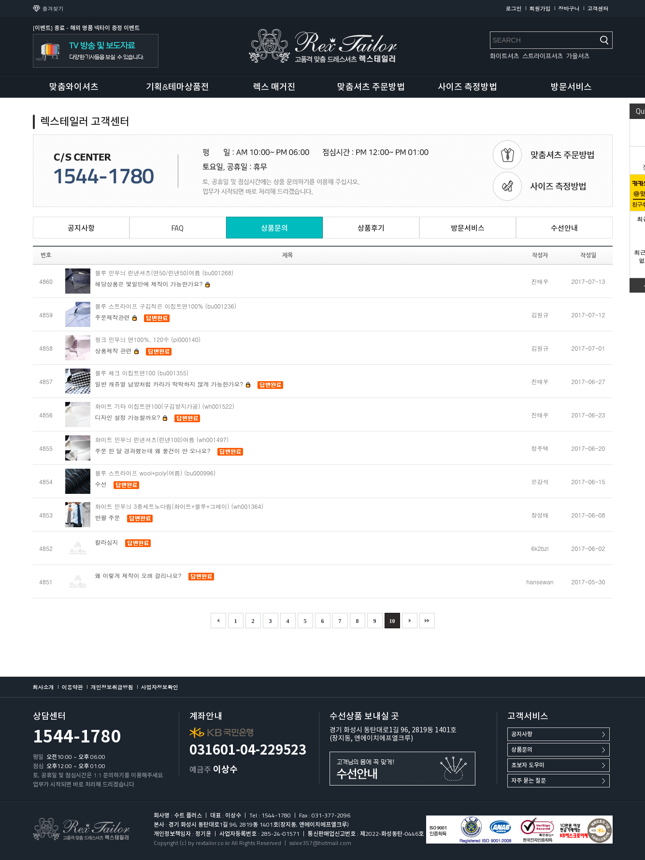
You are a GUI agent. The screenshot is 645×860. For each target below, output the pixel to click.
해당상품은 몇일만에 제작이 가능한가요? (152, 284)
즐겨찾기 (53, 8)
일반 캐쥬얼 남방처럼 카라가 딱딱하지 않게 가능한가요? (173, 384)
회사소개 (43, 687)
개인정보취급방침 (112, 687)
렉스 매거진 (274, 86)
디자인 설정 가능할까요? (131, 417)
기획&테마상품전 (177, 86)
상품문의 (521, 749)
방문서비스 (571, 86)
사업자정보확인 (159, 687)
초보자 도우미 (528, 765)
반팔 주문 (107, 517)
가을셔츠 (577, 56)
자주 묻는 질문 (528, 780)
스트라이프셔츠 (542, 56)
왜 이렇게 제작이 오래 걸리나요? (138, 575)
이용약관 (72, 687)
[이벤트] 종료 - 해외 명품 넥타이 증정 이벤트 (86, 27)
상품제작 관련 (117, 350)
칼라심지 (106, 542)
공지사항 (521, 734)
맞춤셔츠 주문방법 (371, 86)
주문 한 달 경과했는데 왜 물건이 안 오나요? (153, 450)
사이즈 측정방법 (467, 86)
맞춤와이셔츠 (74, 86)
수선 (101, 484)
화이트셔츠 (504, 56)
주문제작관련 (116, 317)
